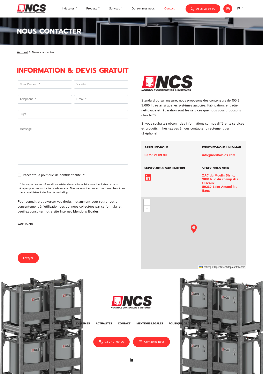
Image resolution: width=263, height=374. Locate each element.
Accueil (22, 52)
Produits (91, 9)
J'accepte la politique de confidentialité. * (53, 175)
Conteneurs (61, 324)
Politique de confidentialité (190, 324)
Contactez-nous (151, 342)
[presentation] (49, 237)
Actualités (104, 324)
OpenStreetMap (223, 267)
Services (114, 9)
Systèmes (83, 324)
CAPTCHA (25, 224)
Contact (169, 9)
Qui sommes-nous (143, 9)
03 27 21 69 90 (203, 9)
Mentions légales (86, 211)
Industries (68, 9)
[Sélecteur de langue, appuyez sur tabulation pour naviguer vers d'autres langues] (240, 8)
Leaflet (204, 267)
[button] (194, 228)
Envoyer (28, 258)
